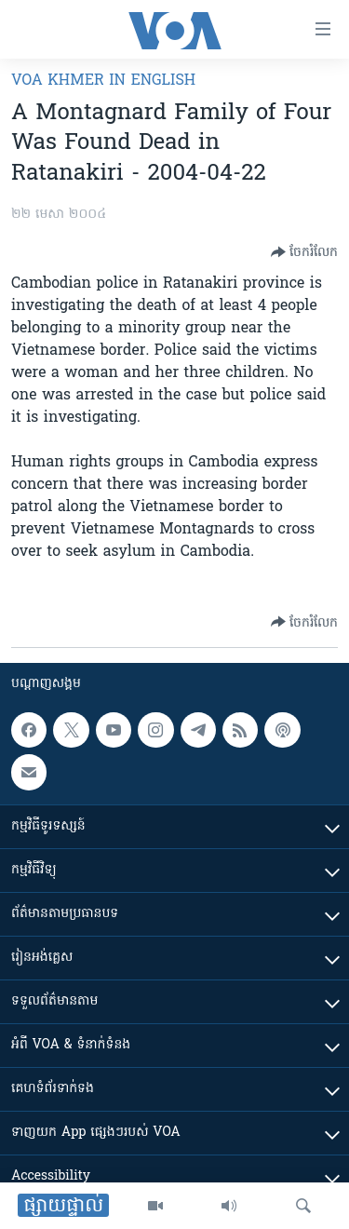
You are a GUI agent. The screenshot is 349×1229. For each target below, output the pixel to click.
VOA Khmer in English (103, 81)
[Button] (304, 252)
